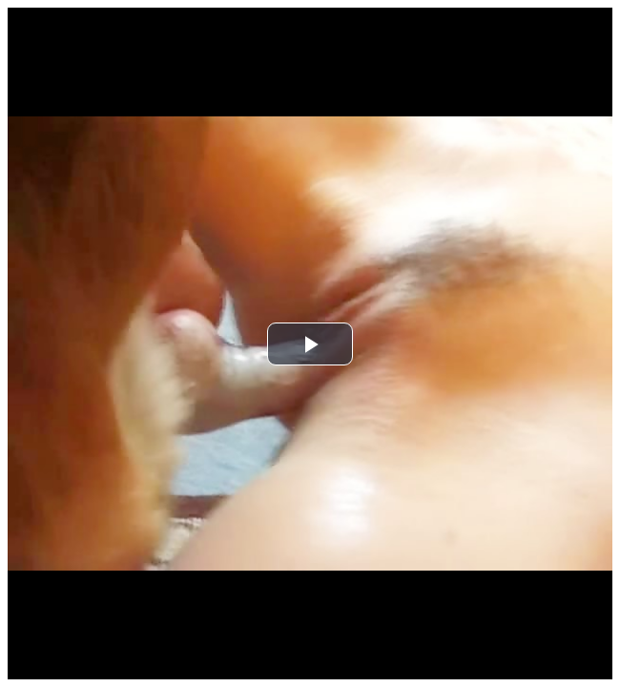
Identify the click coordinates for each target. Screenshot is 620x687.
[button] (310, 344)
